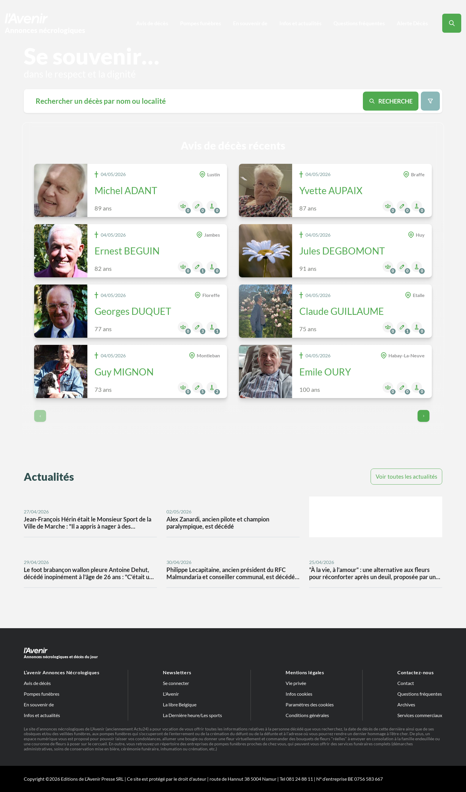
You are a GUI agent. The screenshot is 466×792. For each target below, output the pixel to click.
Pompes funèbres (200, 23)
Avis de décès (152, 23)
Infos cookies (299, 694)
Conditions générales (307, 715)
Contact (405, 683)
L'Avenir (171, 694)
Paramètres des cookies (310, 704)
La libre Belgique (179, 704)
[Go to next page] (423, 416)
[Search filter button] (430, 101)
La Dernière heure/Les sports (192, 715)
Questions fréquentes (359, 23)
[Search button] (451, 23)
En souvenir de (250, 23)
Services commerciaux (419, 715)
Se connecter (176, 683)
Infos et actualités (300, 23)
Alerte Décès (412, 23)
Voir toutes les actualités (406, 476)
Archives (406, 704)
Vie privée (296, 683)
